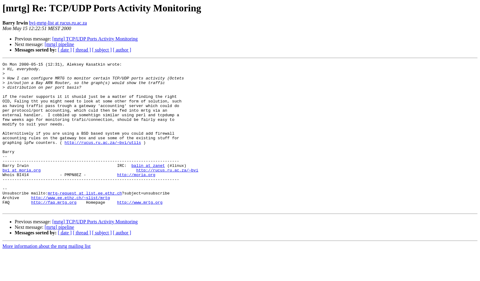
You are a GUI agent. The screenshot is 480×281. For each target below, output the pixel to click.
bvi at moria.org (21, 192)
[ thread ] (82, 49)
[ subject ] (102, 49)
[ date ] (65, 49)
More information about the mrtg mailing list (46, 275)
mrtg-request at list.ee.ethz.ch (85, 219)
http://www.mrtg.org (139, 230)
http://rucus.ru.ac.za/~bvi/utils (103, 159)
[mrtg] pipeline (59, 44)
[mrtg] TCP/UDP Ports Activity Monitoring (95, 38)
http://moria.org (136, 197)
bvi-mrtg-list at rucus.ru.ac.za (58, 22)
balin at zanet (148, 186)
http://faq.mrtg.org (54, 230)
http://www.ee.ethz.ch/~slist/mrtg (70, 225)
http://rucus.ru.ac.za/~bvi (167, 192)
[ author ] (122, 49)
